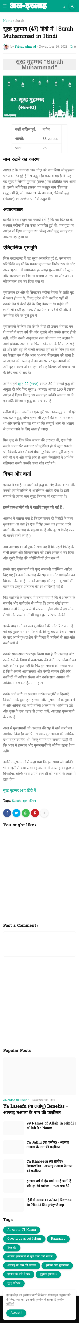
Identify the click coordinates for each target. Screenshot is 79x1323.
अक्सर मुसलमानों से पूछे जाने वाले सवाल (29, 1256)
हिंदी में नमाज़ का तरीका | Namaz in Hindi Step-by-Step (49, 1202)
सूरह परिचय (29, 801)
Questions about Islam (24, 1239)
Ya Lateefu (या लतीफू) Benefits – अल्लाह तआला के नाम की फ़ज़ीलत (35, 1110)
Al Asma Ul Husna (21, 1230)
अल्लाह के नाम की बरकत (21, 1265)
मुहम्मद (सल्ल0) (48, 1274)
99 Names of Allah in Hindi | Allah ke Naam (51, 1126)
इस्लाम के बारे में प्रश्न (18, 1274)
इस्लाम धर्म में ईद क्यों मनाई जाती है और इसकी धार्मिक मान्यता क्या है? (49, 1183)
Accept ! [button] (16, 1313)
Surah (19, 21)
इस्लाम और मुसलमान (57, 1265)
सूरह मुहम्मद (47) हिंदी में (19, 790)
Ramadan (58, 1239)
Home (7, 21)
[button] (5, 6)
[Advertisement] (39, 878)
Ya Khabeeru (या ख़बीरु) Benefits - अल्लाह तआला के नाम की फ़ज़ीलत (49, 1166)
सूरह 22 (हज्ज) (28, 384)
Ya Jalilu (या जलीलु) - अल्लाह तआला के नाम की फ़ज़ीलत (48, 1145)
